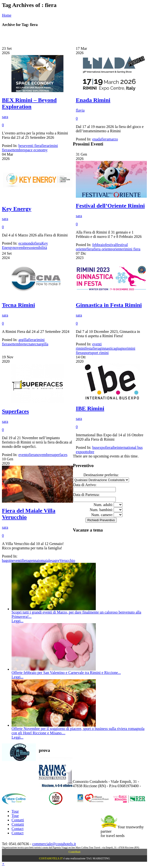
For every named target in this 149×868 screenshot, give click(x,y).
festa (88, 348)
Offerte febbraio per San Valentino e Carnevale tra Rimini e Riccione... (66, 673)
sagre (55, 560)
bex (21, 146)
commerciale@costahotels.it (54, 844)
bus (94, 447)
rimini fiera (131, 249)
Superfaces (15, 411)
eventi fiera (32, 146)
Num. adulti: (103, 505)
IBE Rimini (90, 408)
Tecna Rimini (18, 305)
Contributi (74, 852)
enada (96, 139)
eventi (17, 560)
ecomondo (26, 243)
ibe (114, 447)
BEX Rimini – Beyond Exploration (29, 103)
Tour (15, 811)
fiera (44, 146)
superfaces (59, 455)
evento (23, 455)
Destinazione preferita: (101, 475)
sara (5, 117)
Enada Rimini (93, 100)
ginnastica (107, 348)
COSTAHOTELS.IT (51, 858)
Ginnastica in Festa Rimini (109, 305)
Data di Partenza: (86, 495)
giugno (120, 348)
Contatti (18, 820)
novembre (20, 248)
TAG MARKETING (98, 858)
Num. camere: (102, 515)
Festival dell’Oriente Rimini (110, 206)
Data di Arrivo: (85, 485)
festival (111, 245)
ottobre (88, 452)
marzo (113, 139)
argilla (23, 340)
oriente (117, 249)
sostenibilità (37, 248)
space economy (36, 150)
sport (87, 353)
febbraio (98, 245)
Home (6, 15)
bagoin (7, 560)
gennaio (35, 560)
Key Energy (16, 209)
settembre (16, 150)
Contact (18, 829)
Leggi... (17, 621)
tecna (28, 344)
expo (101, 447)
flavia (80, 110)
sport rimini (100, 353)
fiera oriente (103, 249)
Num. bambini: (101, 510)
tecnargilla (40, 344)
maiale (46, 560)
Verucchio (67, 560)
